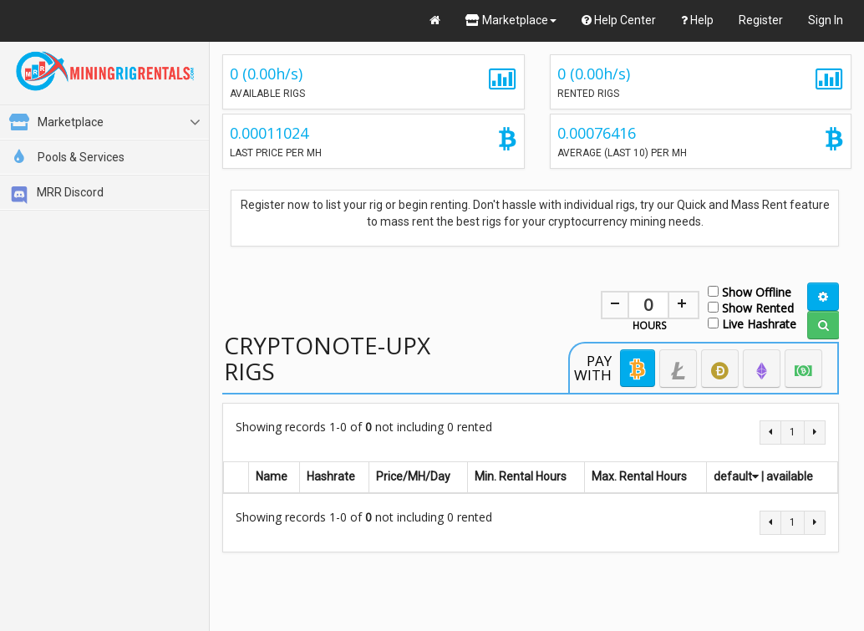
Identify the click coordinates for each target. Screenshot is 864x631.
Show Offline (749, 291)
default (736, 476)
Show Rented (751, 307)
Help (697, 20)
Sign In (825, 20)
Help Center (619, 20)
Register (761, 20)
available (789, 476)
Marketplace (511, 20)
